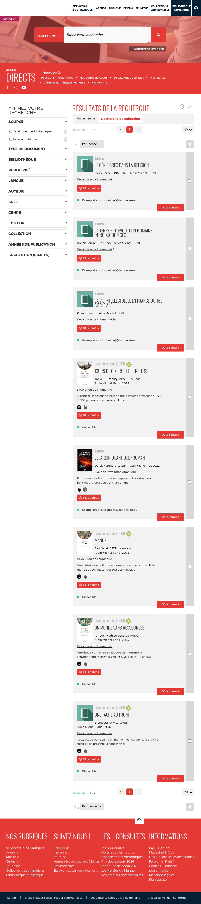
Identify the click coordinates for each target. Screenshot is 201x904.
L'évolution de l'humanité (94, 179)
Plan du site (158, 879)
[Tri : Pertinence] (92, 144)
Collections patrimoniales (25, 870)
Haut (139, 819)
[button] (196, 8)
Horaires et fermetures (118, 852)
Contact (164, 848)
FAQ (152, 848)
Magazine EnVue (161, 852)
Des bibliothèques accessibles (171, 857)
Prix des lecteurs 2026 (117, 861)
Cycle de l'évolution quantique (116, 472)
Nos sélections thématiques (122, 857)
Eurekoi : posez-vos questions (76, 870)
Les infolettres (64, 866)
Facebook (61, 848)
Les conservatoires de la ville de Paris (115, 897)
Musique (12, 857)
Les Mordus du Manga (118, 870)
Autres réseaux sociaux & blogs (76, 861)
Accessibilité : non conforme (167, 897)
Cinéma (12, 861)
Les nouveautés (112, 848)
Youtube (60, 857)
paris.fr (11, 897)
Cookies (155, 866)
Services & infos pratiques (25, 848)
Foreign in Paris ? (162, 861)
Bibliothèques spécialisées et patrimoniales (53, 897)
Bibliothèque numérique (25, 875)
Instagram (61, 852)
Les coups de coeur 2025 (119, 866)
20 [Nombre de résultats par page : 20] (186, 129)
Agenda (12, 852)
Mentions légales (161, 875)
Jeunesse (13, 866)
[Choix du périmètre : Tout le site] (49, 35)
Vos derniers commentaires (122, 875)
